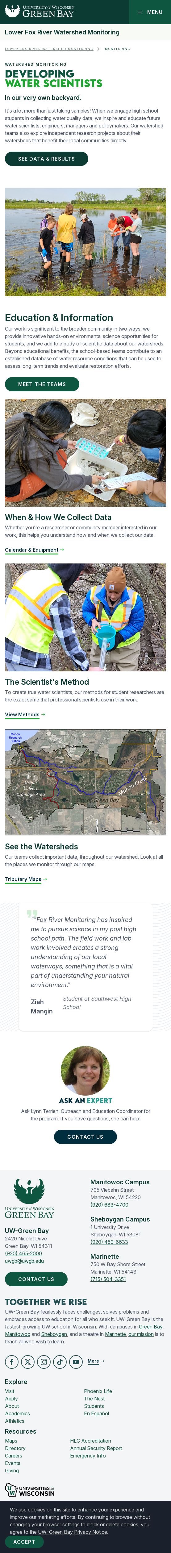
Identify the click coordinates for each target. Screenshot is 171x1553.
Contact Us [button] (86, 1137)
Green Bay (150, 1327)
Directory (15, 1448)
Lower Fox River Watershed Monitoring (62, 32)
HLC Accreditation (90, 1441)
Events (12, 1463)
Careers (13, 1456)
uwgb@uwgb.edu (24, 1261)
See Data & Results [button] (47, 159)
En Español (96, 1413)
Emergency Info (88, 1456)
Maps (11, 1441)
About (12, 1406)
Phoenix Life (98, 1391)
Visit (9, 1391)
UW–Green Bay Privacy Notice (72, 1532)
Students (94, 1406)
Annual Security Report (96, 1448)
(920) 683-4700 (109, 1205)
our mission (141, 1334)
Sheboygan (54, 1334)
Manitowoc (17, 1334)
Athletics (14, 1421)
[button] (12, 1362)
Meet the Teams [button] (43, 384)
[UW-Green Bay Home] (37, 12)
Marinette (115, 1334)
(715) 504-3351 (108, 1279)
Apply (11, 1398)
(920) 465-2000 (23, 1253)
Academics (17, 1413)
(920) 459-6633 (109, 1242)
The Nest (94, 1398)
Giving (12, 1470)
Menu (150, 12)
